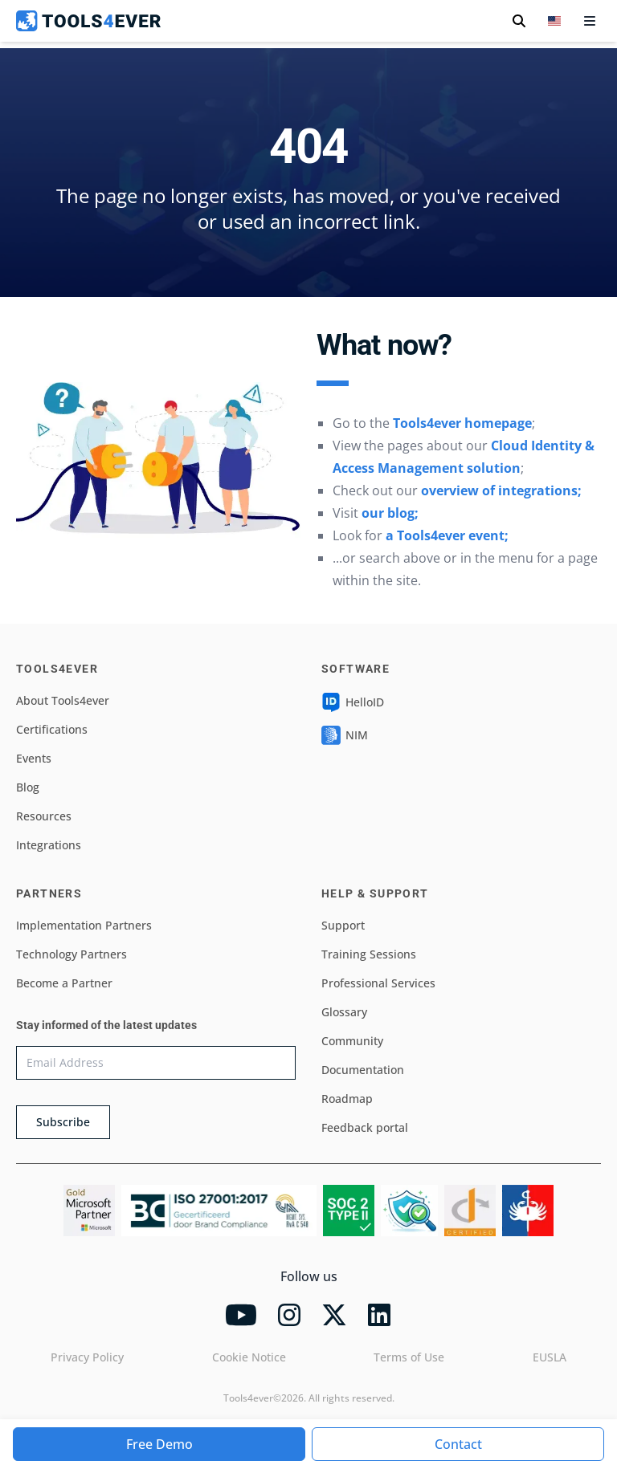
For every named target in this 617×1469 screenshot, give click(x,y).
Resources (44, 816)
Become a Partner (64, 983)
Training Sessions (368, 954)
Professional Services (378, 983)
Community (352, 1040)
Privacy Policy (87, 1357)
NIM (344, 735)
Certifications (52, 729)
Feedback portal (364, 1127)
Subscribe (63, 1121)
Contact (458, 1444)
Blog (27, 787)
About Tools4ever (62, 700)
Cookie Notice (249, 1357)
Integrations (48, 845)
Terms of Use (409, 1357)
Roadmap (347, 1098)
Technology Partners (71, 954)
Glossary (344, 1011)
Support (343, 925)
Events (33, 758)
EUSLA (549, 1357)
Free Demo (159, 1444)
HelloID (352, 702)
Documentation (362, 1069)
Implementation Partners (84, 925)
